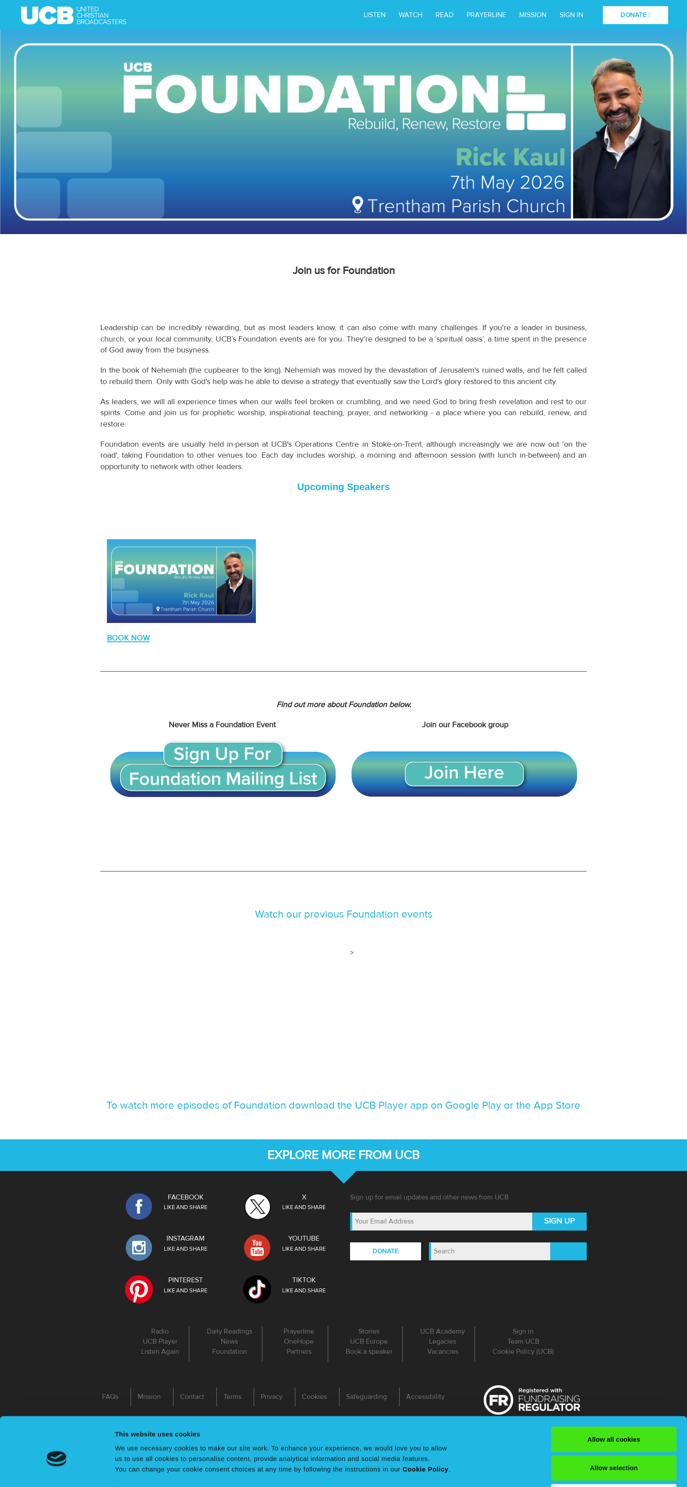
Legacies (442, 1341)
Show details (135, 1469)
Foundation (229, 1351)
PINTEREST (185, 1280)
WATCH (410, 15)
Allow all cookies (614, 1398)
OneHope (299, 1341)
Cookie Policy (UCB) (523, 1351)
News (229, 1341)
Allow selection (613, 1427)
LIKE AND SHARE (185, 1207)
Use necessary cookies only (614, 1455)
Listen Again (160, 1351)
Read (444, 15)
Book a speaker (369, 1351)
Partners (299, 1351)
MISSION (532, 15)
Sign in (571, 15)
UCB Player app (391, 1105)
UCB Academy (442, 1331)
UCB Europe (369, 1341)
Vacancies (442, 1351)
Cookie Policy (426, 1428)
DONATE (635, 15)
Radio (160, 1331)
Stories (368, 1331)
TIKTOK (304, 1280)
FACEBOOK (186, 1197)
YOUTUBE (303, 1238)
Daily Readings (229, 1331)
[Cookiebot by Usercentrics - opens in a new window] (56, 1469)
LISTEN (375, 15)
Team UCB (523, 1341)
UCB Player (160, 1341)
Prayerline (486, 15)
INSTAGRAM (185, 1238)
